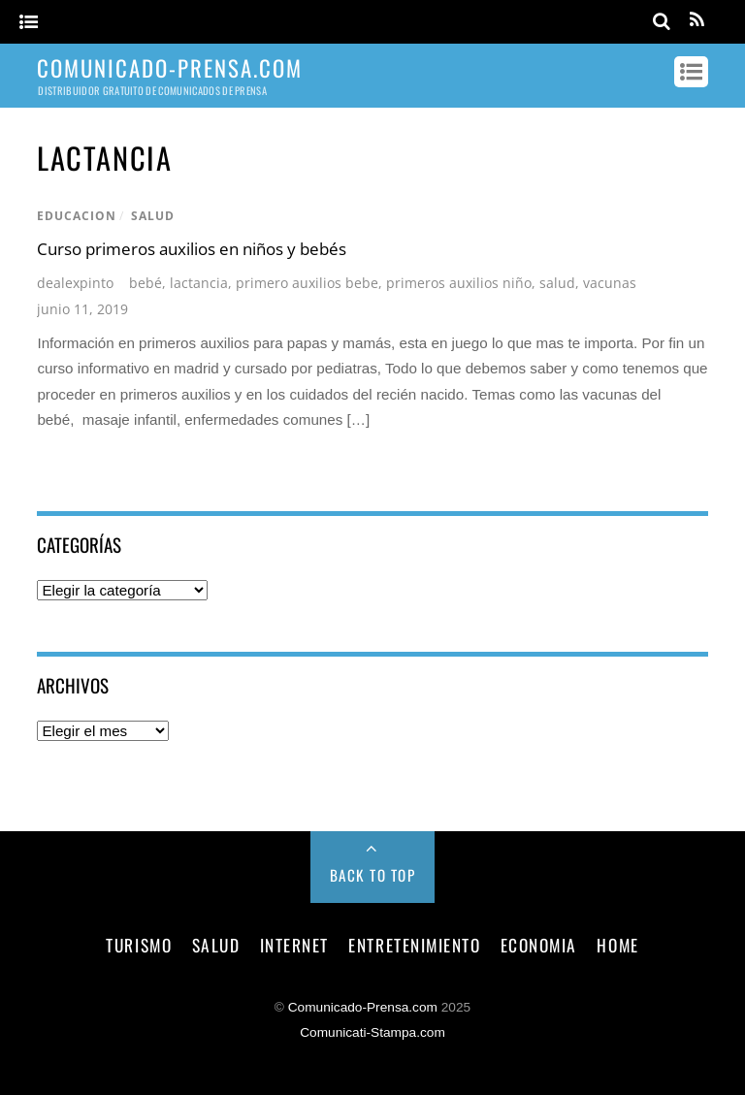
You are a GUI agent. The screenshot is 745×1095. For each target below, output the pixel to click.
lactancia (199, 283)
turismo (139, 944)
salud (153, 216)
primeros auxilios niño (459, 283)
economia (539, 944)
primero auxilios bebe (307, 283)
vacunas (609, 283)
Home (617, 944)
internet (294, 944)
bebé (145, 283)
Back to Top (373, 875)
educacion (76, 216)
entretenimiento (414, 944)
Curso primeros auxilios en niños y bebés (191, 249)
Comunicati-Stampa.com (372, 1032)
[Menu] (29, 23)
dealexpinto (75, 283)
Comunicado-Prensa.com (362, 1007)
